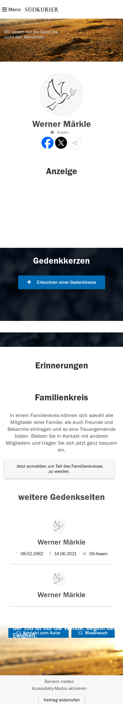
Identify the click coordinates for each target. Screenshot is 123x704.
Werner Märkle (61, 542)
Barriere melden (59, 681)
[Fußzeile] (61, 685)
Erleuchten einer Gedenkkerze (61, 282)
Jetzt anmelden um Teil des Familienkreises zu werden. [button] (59, 469)
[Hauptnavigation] (61, 9)
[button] (75, 143)
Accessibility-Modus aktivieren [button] (59, 688)
